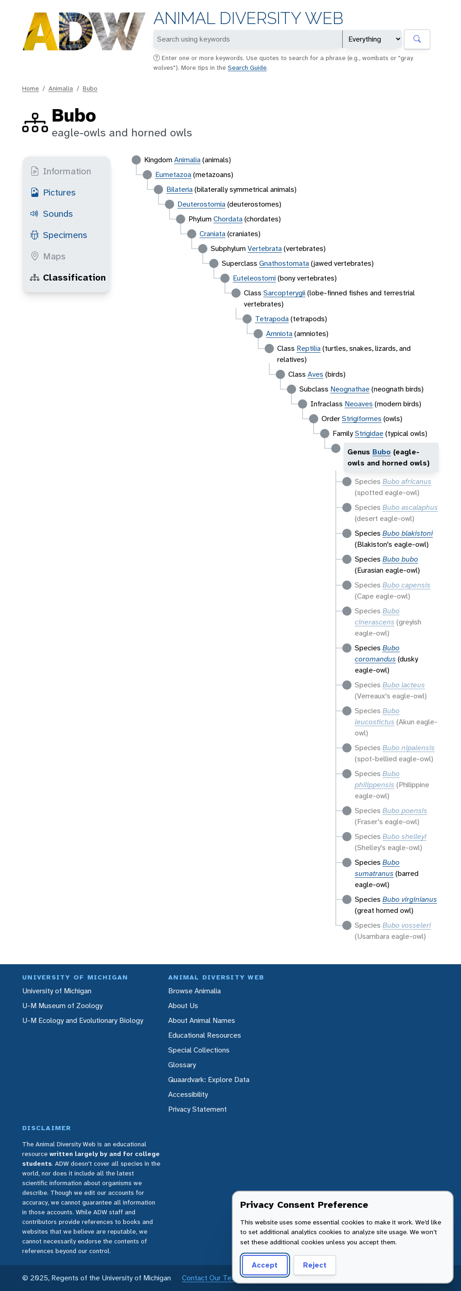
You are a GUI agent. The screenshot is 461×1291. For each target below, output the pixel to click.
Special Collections (199, 1050)
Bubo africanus (406, 481)
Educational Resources (204, 1035)
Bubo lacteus (403, 685)
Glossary (182, 1065)
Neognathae (350, 389)
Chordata (228, 219)
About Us (183, 1005)
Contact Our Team (211, 1278)
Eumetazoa (173, 174)
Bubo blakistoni (407, 533)
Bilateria (179, 189)
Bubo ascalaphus (410, 507)
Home (30, 88)
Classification (68, 277)
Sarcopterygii (284, 293)
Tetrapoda (272, 319)
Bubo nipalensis (408, 748)
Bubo (90, 88)
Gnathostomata (284, 263)
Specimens (58, 235)
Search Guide (247, 67)
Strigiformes (362, 418)
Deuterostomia (201, 204)
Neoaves (359, 404)
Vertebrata (265, 248)
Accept (265, 1265)
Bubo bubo (400, 559)
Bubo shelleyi (404, 836)
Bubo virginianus (409, 899)
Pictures (53, 192)
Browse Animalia (194, 991)
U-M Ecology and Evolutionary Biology (82, 1020)
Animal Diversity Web (248, 18)
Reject (315, 1265)
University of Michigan (56, 991)
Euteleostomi (254, 278)
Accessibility (188, 1094)
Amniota (279, 333)
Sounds (51, 213)
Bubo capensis (406, 585)
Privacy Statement (197, 1109)
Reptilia (309, 348)
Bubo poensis (404, 810)
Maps (48, 256)
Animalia (61, 88)
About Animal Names (201, 1020)
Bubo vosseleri (406, 925)
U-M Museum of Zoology (62, 1005)
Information (60, 171)
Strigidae (369, 433)
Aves (315, 374)
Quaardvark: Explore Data (208, 1079)
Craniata (212, 234)
